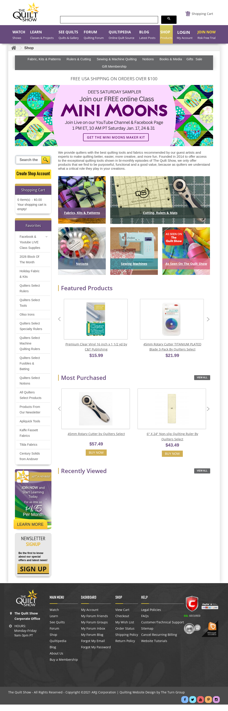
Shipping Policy (126, 641)
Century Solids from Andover (30, 462)
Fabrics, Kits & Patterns (82, 213)
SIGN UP (33, 575)
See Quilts (57, 629)
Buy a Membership (64, 666)
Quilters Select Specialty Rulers (30, 329)
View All (202, 378)
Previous (60, 319)
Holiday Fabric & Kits (29, 274)
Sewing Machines (134, 264)
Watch (54, 616)
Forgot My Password (96, 654)
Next (209, 319)
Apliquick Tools (30, 427)
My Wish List (124, 629)
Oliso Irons (27, 314)
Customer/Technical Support (162, 629)
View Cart (122, 616)
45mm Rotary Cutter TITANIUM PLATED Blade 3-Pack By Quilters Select (172, 347)
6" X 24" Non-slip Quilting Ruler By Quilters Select (172, 437)
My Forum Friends (94, 622)
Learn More (31, 530)
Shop (53, 641)
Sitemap (147, 635)
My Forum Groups (94, 629)
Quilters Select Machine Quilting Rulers (30, 349)
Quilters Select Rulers (30, 288)
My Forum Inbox (93, 635)
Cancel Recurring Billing (159, 641)
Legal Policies (151, 616)
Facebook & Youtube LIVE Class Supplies (30, 242)
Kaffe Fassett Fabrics (29, 438)
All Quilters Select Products (30, 400)
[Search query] (29, 160)
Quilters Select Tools (30, 303)
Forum (54, 635)
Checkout (122, 622)
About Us (56, 660)
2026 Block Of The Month (29, 259)
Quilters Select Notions (30, 386)
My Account (89, 616)
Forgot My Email (93, 647)
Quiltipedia (58, 647)
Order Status (124, 635)
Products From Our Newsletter (30, 415)
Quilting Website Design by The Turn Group (152, 699)
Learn (54, 622)
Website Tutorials (154, 647)
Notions (82, 264)
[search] (108, 19)
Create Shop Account (33, 174)
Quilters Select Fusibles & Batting (30, 369)
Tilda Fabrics (28, 450)
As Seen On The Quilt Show (186, 264)
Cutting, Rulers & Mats (160, 213)
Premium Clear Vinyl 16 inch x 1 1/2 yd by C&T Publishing (96, 347)
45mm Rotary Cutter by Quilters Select (96, 435)
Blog (53, 654)
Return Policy (125, 647)
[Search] (45, 160)
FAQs (145, 622)
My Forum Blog (92, 641)
